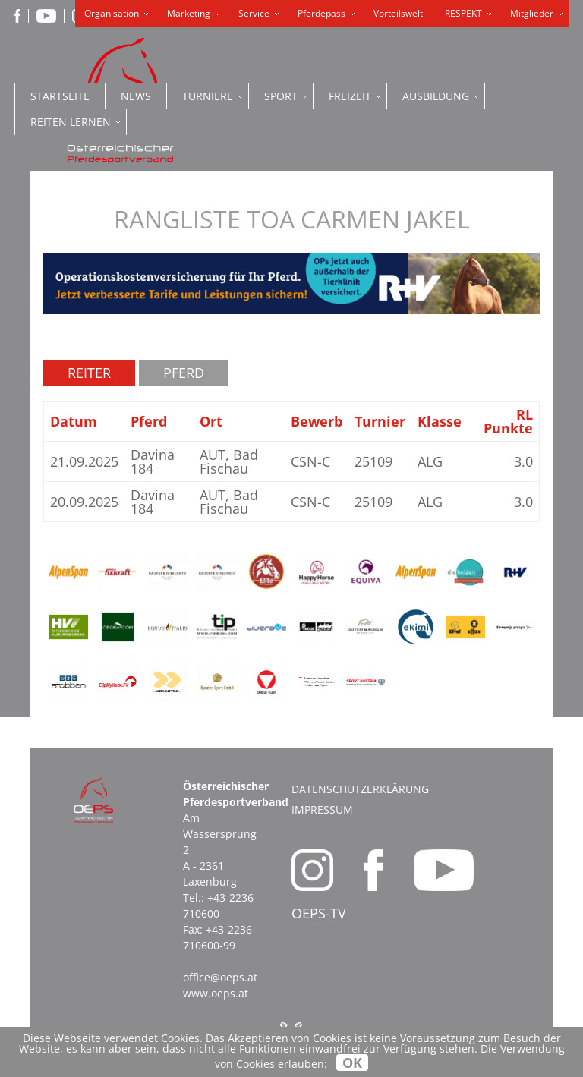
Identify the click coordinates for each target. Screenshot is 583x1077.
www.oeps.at (215, 993)
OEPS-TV (319, 913)
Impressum (322, 809)
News (136, 96)
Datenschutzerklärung (360, 789)
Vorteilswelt (398, 13)
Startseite (60, 96)
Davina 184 (153, 461)
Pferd (183, 373)
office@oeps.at (220, 977)
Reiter (89, 373)
